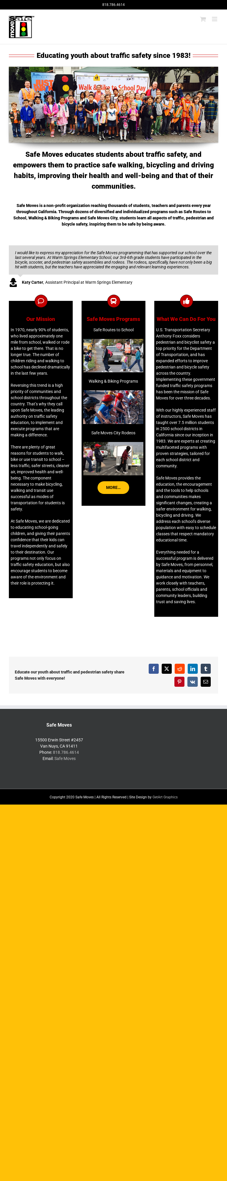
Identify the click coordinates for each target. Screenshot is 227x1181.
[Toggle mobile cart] (203, 19)
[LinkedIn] (192, 668)
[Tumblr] (205, 668)
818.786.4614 (66, 752)
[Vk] (192, 681)
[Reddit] (179, 668)
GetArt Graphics (165, 797)
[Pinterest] (179, 681)
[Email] (205, 681)
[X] (166, 668)
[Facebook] (153, 668)
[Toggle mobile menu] (215, 19)
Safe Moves (65, 758)
